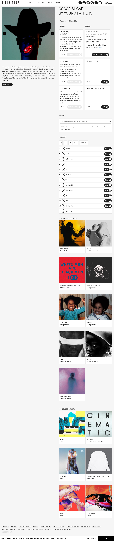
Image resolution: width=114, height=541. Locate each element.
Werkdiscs (30, 529)
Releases (41, 3)
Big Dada (5, 529)
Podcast (35, 526)
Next (52, 33)
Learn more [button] (61, 538)
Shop (50, 3)
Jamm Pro (48, 529)
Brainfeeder (21, 529)
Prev (4, 33)
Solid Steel (39, 529)
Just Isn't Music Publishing (62, 529)
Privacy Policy (85, 526)
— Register (107, 3)
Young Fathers (78, 13)
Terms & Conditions (72, 526)
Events (58, 3)
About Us (14, 526)
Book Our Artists (58, 526)
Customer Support (25, 526)
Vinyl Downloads (46, 526)
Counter (12, 529)
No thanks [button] (91, 538)
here (100, 47)
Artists (32, 3)
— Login (106, 2)
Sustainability (96, 526)
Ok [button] (106, 538)
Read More (7, 84)
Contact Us (5, 526)
